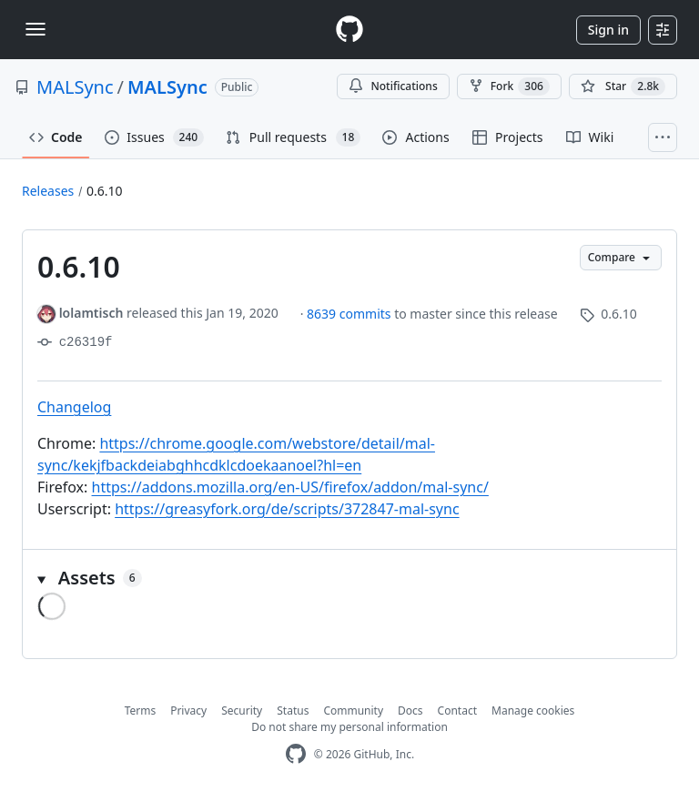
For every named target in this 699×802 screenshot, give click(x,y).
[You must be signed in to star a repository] (623, 86)
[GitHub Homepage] (296, 754)
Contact (457, 710)
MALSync (75, 87)
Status (293, 710)
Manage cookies (532, 710)
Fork (509, 86)
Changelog (74, 407)
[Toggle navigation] (35, 29)
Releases (48, 190)
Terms (141, 710)
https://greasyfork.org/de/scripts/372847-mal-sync (287, 509)
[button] (349, 578)
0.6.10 (104, 190)
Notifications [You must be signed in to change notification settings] (393, 86)
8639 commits (350, 313)
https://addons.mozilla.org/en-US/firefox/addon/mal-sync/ (290, 487)
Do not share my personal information (349, 727)
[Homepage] (349, 30)
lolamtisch (91, 312)
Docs (410, 710)
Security (241, 710)
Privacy (188, 710)
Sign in (608, 29)
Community (353, 710)
